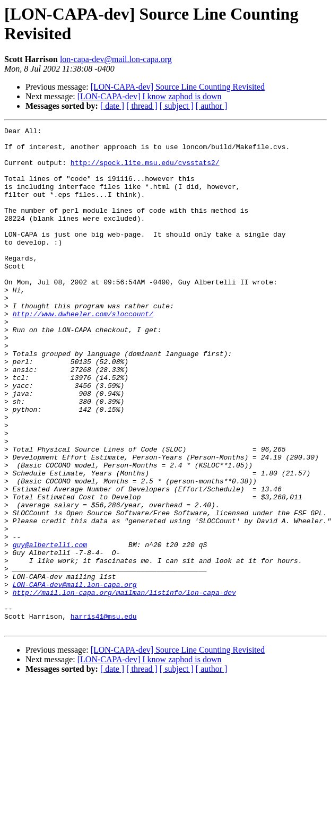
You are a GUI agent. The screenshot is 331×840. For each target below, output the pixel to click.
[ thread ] (142, 105)
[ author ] (212, 105)
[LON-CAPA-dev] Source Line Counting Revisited (178, 86)
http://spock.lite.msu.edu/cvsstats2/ (145, 170)
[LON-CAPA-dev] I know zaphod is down (149, 96)
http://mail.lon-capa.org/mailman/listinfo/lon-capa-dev (124, 686)
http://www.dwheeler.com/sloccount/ (83, 352)
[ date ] (112, 105)
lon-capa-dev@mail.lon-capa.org (116, 59)
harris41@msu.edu (104, 715)
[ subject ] (177, 105)
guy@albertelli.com (50, 629)
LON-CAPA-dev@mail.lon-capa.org (75, 676)
